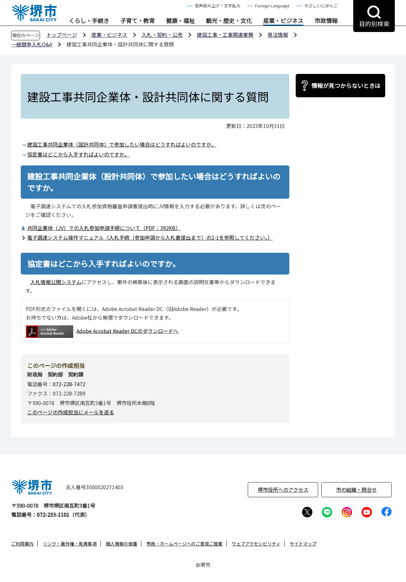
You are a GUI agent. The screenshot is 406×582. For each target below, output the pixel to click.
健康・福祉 (180, 21)
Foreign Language (272, 6)
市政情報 (326, 21)
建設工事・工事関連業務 (225, 34)
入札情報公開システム (56, 282)
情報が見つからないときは (345, 85)
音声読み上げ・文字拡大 (217, 6)
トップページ (61, 34)
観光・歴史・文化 (229, 21)
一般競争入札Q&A (31, 44)
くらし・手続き (89, 21)
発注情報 (278, 34)
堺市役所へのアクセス (283, 489)
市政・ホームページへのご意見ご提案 (184, 543)
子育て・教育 (137, 21)
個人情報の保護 (121, 543)
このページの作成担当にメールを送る (70, 412)
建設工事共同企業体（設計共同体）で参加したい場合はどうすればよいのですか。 (121, 144)
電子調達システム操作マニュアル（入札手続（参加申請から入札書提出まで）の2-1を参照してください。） (150, 237)
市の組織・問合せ (356, 489)
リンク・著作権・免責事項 (70, 543)
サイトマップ (303, 543)
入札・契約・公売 (162, 34)
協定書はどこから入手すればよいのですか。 (78, 154)
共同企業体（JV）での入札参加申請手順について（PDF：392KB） (104, 228)
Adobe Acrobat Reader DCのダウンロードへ (102, 331)
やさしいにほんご (321, 6)
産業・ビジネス (283, 21)
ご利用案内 (22, 543)
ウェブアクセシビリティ (256, 543)
